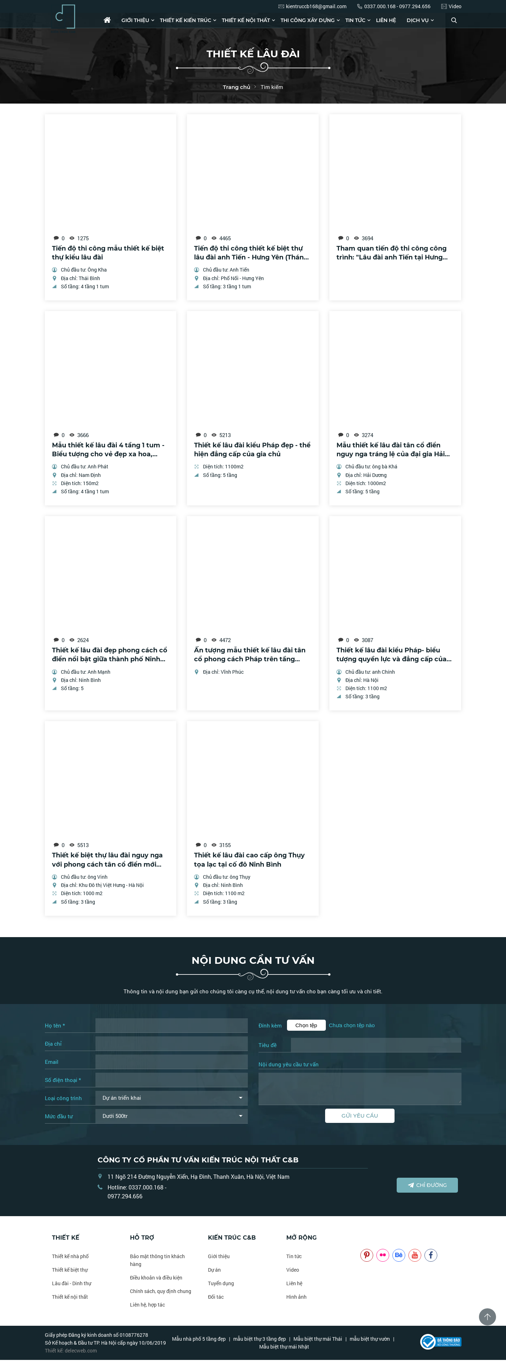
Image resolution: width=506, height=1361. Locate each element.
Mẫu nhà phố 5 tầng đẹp (199, 1339)
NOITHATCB (371, 1238)
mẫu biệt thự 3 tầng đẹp (259, 1339)
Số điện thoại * (63, 1080)
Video (292, 1270)
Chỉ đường (427, 1186)
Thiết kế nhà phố (70, 1257)
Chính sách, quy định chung (160, 1292)
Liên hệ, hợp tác (147, 1305)
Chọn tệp (306, 1026)
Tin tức (355, 20)
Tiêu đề (268, 1046)
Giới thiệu (135, 20)
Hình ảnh (296, 1297)
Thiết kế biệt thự (70, 1270)
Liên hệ (386, 20)
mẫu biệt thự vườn (370, 1339)
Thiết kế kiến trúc (185, 20)
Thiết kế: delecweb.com (71, 1351)
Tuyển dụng (221, 1284)
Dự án (214, 1270)
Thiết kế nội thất (246, 20)
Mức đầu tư (59, 1117)
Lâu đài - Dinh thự (71, 1284)
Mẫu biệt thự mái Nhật (284, 1347)
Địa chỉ (53, 1044)
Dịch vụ (418, 20)
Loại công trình (63, 1099)
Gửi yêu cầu (359, 1116)
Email (51, 1062)
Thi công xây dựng (308, 20)
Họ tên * (55, 1026)
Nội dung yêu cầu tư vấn (289, 1065)
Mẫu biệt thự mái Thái (317, 1339)
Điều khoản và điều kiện (156, 1278)
